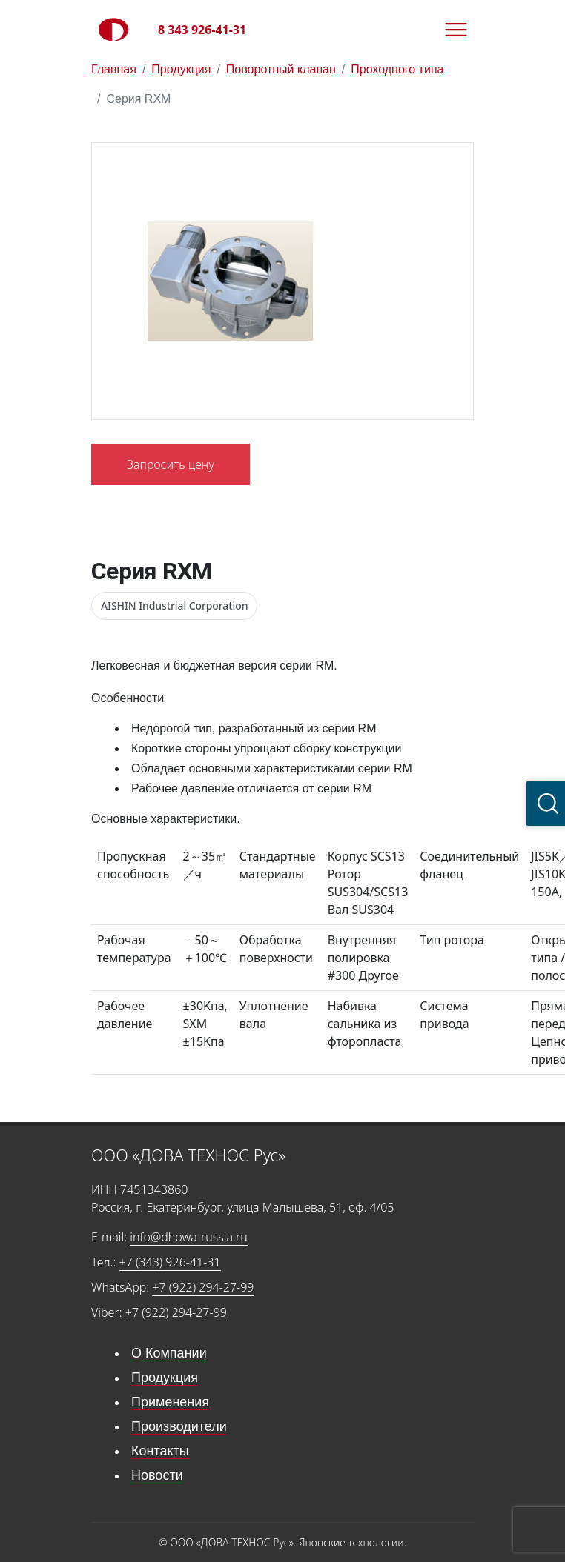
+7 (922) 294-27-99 (203, 1287)
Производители (179, 1426)
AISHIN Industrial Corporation (174, 605)
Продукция (181, 69)
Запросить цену (170, 464)
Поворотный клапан (281, 69)
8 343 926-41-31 (202, 29)
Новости (157, 1475)
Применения (170, 1402)
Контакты (160, 1450)
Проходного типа (397, 69)
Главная (113, 69)
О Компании (169, 1353)
